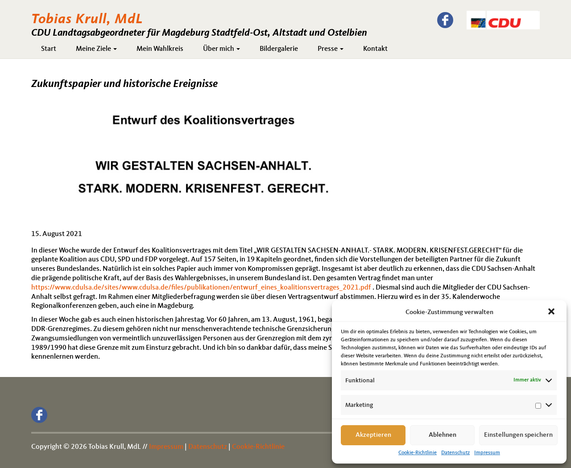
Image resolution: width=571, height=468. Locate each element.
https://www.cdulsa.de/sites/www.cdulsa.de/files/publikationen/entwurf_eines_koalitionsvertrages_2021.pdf (201, 287)
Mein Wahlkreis (160, 49)
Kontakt (375, 49)
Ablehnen (442, 435)
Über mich (221, 49)
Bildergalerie (279, 49)
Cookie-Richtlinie (417, 453)
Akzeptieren (373, 435)
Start (48, 49)
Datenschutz (455, 453)
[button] (552, 312)
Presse (330, 49)
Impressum (487, 453)
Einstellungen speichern (518, 435)
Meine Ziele (96, 49)
